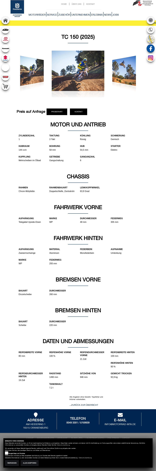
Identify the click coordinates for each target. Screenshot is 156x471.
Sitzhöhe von (88, 373)
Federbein (86, 249)
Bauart (23, 291)
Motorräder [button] (37, 14)
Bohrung (54, 146)
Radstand (55, 373)
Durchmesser (88, 218)
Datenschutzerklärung (63, 445)
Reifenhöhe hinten (122, 363)
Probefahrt (56, 112)
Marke (53, 218)
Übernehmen (12, 463)
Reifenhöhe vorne (60, 352)
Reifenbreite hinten (123, 352)
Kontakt (90, 4)
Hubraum (24, 146)
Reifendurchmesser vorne (92, 353)
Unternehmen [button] (80, 14)
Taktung (54, 135)
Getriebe (54, 157)
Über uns (76, 4)
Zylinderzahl (27, 135)
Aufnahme (117, 249)
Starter (116, 146)
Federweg (117, 218)
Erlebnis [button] (97, 14)
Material (54, 249)
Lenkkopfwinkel (90, 187)
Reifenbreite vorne (30, 352)
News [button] (107, 14)
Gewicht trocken (121, 373)
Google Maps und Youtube (16, 453)
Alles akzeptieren (29, 463)
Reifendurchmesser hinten (31, 375)
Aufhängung (26, 218)
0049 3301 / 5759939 (77, 422)
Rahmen (23, 187)
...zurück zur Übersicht (83, 405)
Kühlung (85, 135)
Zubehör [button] (64, 14)
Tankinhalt (56, 384)
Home (64, 4)
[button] (21, 76)
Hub (82, 146)
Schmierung (118, 135)
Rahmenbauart (58, 187)
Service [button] (52, 14)
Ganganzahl (87, 157)
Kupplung (24, 157)
